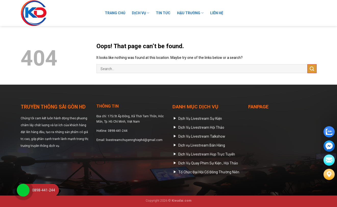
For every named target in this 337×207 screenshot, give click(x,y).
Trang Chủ (115, 13)
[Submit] (311, 13)
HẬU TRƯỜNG (190, 12)
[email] (329, 146)
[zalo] (329, 131)
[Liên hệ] (329, 174)
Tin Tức (163, 13)
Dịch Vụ (140, 12)
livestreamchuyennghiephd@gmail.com (134, 140)
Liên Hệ (216, 13)
